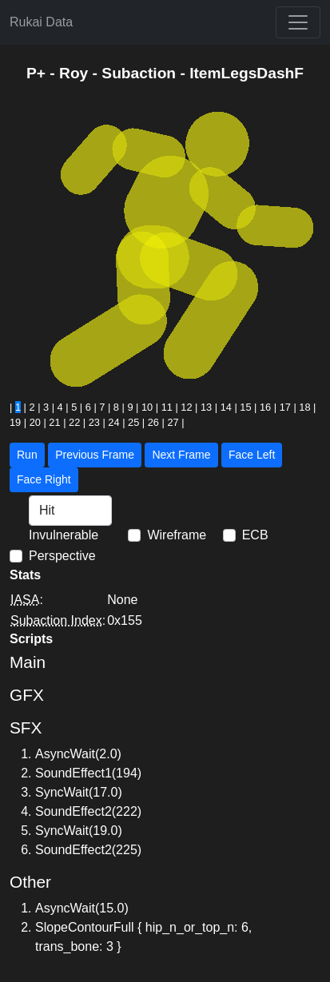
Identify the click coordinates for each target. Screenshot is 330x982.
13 (206, 407)
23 (94, 422)
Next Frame (181, 454)
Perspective (62, 556)
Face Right (44, 479)
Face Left (252, 454)
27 (172, 422)
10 (147, 407)
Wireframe (176, 535)
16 (265, 407)
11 (167, 407)
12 (186, 407)
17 (285, 407)
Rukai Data (41, 22)
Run (27, 454)
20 (35, 422)
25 (133, 422)
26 (153, 422)
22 (74, 422)
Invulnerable (63, 535)
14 (226, 407)
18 (304, 407)
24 (113, 422)
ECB (255, 535)
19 (15, 422)
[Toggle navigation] (298, 22)
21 (54, 422)
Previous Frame (94, 454)
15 (245, 407)
